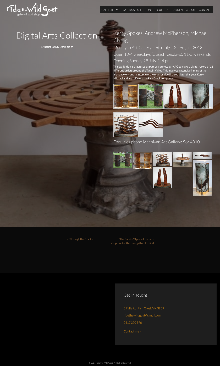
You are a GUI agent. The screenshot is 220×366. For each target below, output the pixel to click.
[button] (117, 10)
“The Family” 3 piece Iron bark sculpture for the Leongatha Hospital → (132, 243)
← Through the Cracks (79, 239)
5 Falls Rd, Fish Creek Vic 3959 (144, 308)
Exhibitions (66, 46)
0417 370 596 (133, 322)
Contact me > (132, 331)
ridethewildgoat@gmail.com (143, 315)
